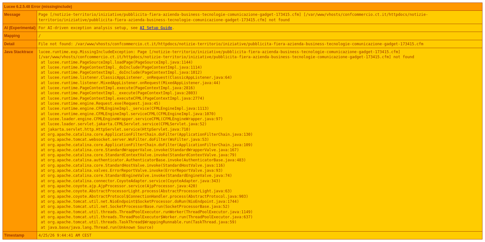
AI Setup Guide (156, 28)
